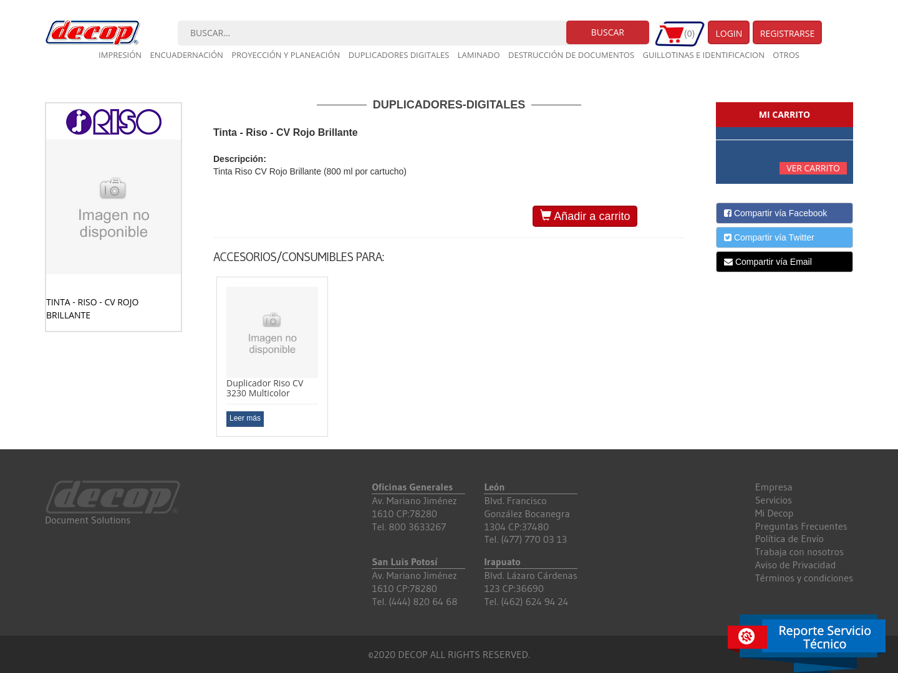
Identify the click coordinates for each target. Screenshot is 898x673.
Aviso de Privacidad (795, 564)
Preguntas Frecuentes (801, 526)
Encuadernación (186, 54)
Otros (786, 54)
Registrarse (787, 33)
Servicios (773, 500)
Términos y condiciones (804, 577)
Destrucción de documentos (571, 54)
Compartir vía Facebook (775, 213)
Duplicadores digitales (399, 54)
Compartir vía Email (768, 262)
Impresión (120, 54)
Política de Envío (789, 538)
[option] (272, 357)
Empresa (774, 486)
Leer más (245, 418)
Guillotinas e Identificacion (703, 54)
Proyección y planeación (285, 54)
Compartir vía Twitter (769, 237)
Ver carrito (813, 168)
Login (728, 33)
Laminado (479, 54)
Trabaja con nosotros (799, 551)
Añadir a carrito (585, 215)
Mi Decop (774, 513)
